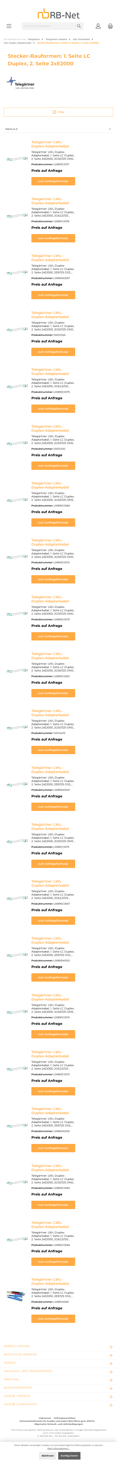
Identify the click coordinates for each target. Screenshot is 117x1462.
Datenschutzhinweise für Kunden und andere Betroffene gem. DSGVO (57, 1418)
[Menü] (9, 26)
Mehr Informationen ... (58, 1448)
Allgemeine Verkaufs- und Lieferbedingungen (58, 1421)
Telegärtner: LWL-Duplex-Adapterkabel (65, 142)
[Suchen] (79, 26)
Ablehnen (47, 1455)
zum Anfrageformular (71, 181)
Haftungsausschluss (65, 1414)
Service (10, 1359)
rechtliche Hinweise (20, 1351)
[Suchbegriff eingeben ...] (48, 26)
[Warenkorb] (109, 26)
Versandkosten (66, 1426)
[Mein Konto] (98, 26)
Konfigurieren (69, 1455)
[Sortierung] (58, 129)
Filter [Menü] (58, 111)
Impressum (45, 1414)
